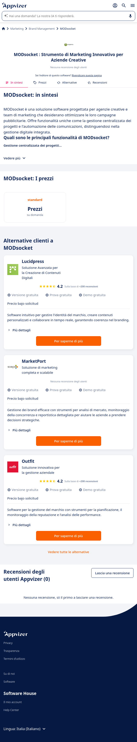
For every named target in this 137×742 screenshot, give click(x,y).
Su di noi (9, 674)
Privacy (8, 643)
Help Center (11, 710)
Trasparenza (11, 651)
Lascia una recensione (112, 573)
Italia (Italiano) (32, 728)
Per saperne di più (68, 341)
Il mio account (13, 702)
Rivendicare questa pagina (87, 75)
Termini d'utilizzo (14, 659)
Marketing (17, 29)
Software (9, 682)
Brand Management (42, 29)
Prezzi (39, 82)
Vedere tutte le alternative (68, 552)
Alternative (67, 82)
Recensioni (97, 82)
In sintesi (14, 82)
